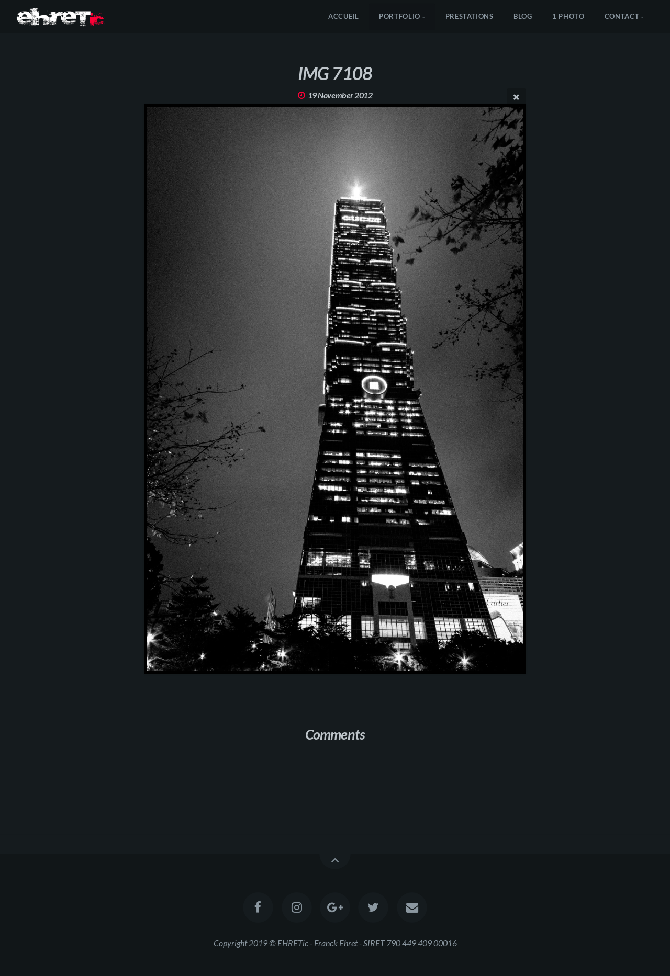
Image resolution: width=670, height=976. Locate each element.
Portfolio (399, 16)
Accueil (343, 16)
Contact (622, 16)
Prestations (469, 16)
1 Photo (568, 16)
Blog (522, 16)
